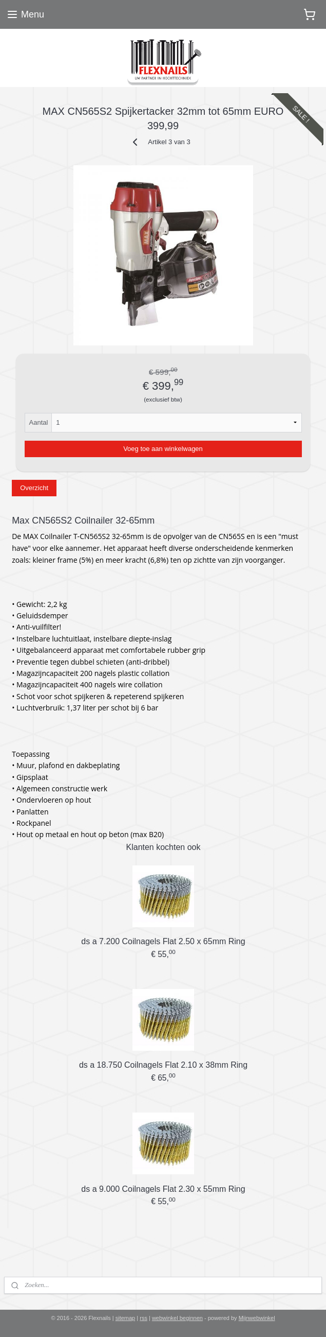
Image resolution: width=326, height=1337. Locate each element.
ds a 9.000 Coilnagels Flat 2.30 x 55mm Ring (163, 1188)
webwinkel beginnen (177, 1318)
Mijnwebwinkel (257, 1318)
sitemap (126, 1318)
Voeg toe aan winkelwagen (163, 448)
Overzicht (34, 488)
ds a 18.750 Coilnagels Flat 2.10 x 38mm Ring (163, 1065)
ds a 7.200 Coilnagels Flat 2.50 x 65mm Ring (163, 941)
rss (143, 1318)
